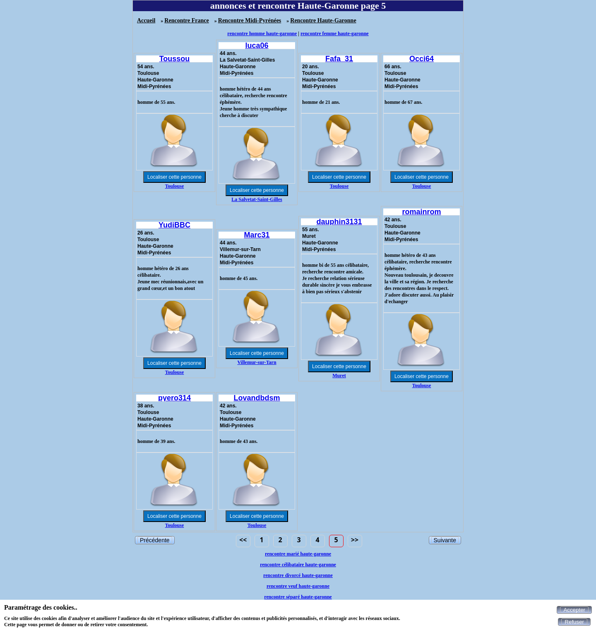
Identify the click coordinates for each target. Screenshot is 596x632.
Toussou (174, 59)
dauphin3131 (339, 222)
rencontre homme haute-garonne (262, 33)
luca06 (256, 45)
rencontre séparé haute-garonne (298, 597)
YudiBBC (174, 225)
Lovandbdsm (256, 398)
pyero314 (174, 398)
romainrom (421, 212)
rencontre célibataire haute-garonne (298, 564)
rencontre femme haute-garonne (334, 33)
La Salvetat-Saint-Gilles (256, 199)
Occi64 (421, 59)
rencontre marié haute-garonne (298, 554)
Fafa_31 (339, 59)
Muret (339, 375)
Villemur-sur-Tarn (256, 362)
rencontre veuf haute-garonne (298, 586)
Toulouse (174, 186)
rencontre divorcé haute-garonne (298, 575)
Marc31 (256, 235)
